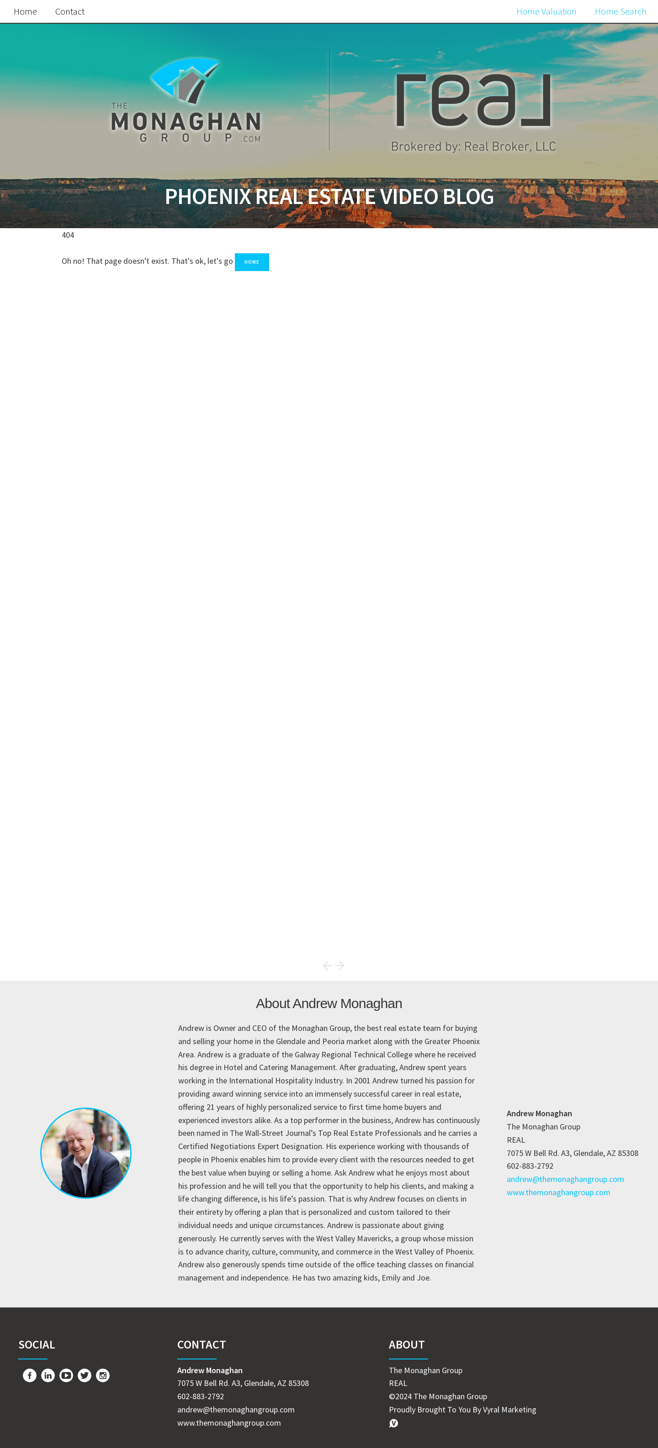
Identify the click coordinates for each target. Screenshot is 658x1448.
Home (25, 11)
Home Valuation (546, 11)
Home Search (621, 11)
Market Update (489, 794)
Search (572, 311)
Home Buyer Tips (493, 851)
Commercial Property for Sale (517, 928)
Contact (70, 11)
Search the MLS (521, 725)
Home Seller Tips (493, 832)
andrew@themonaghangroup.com (565, 1179)
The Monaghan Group (502, 889)
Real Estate (482, 813)
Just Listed (482, 870)
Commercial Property (501, 909)
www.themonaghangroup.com (558, 1192)
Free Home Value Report (521, 529)
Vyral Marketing (509, 1409)
